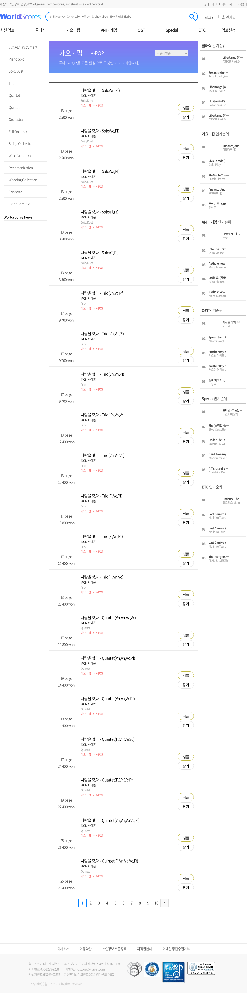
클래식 (40, 30)
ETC (202, 30)
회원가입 (229, 17)
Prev (5, 245)
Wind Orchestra (20, 155)
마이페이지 (225, 4)
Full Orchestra (19, 131)
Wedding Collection (23, 179)
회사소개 (63, 948)
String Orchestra (20, 143)
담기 (186, 116)
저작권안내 (144, 948)
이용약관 (85, 948)
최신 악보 (7, 30)
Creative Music (19, 203)
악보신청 (228, 30)
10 (156, 903)
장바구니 (209, 4)
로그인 (210, 17)
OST (141, 30)
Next (45, 245)
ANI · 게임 (109, 30)
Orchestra (16, 119)
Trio (11, 83)
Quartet (14, 95)
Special (172, 30)
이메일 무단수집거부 (176, 948)
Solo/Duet (16, 71)
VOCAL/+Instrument (23, 46)
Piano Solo (16, 58)
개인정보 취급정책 (114, 948)
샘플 (186, 107)
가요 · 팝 (73, 30)
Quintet (14, 107)
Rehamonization (21, 167)
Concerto (15, 191)
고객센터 (242, 4)
